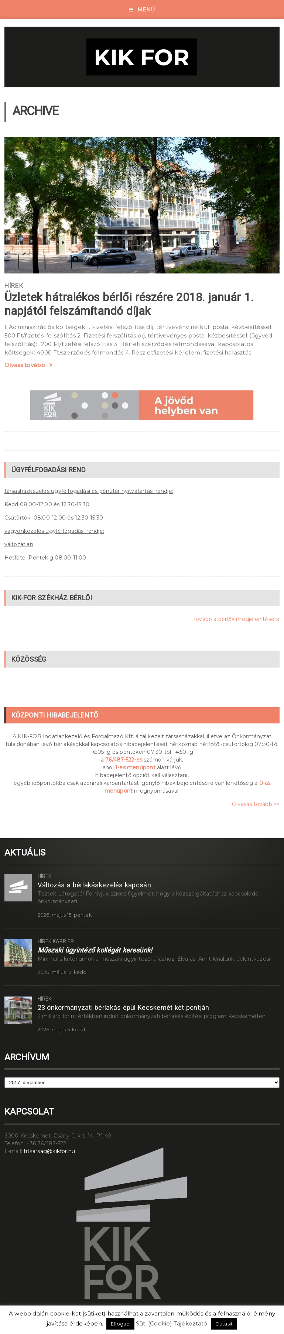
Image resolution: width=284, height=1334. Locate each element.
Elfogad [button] (120, 1324)
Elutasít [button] (224, 1324)
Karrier (63, 941)
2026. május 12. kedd (62, 972)
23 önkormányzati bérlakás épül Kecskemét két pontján (123, 1007)
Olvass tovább (28, 365)
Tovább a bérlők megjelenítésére (236, 619)
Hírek (13, 285)
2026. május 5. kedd (61, 1029)
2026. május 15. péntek (65, 915)
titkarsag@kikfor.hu (49, 1151)
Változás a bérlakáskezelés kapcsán (94, 885)
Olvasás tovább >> (256, 804)
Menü (142, 9)
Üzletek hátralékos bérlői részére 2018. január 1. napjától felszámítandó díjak (129, 304)
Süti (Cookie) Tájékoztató (172, 1323)
